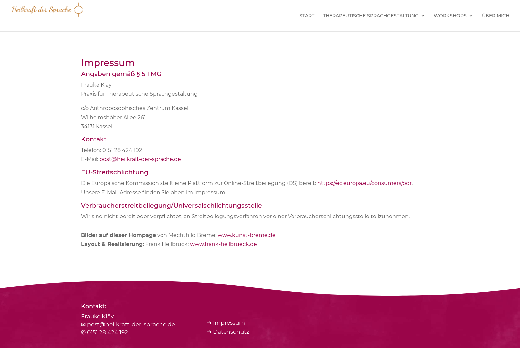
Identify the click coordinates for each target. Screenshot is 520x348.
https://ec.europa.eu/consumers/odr (364, 183)
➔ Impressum (226, 322)
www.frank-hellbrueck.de (223, 244)
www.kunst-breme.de (247, 235)
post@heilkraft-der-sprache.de (140, 159)
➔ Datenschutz (228, 331)
